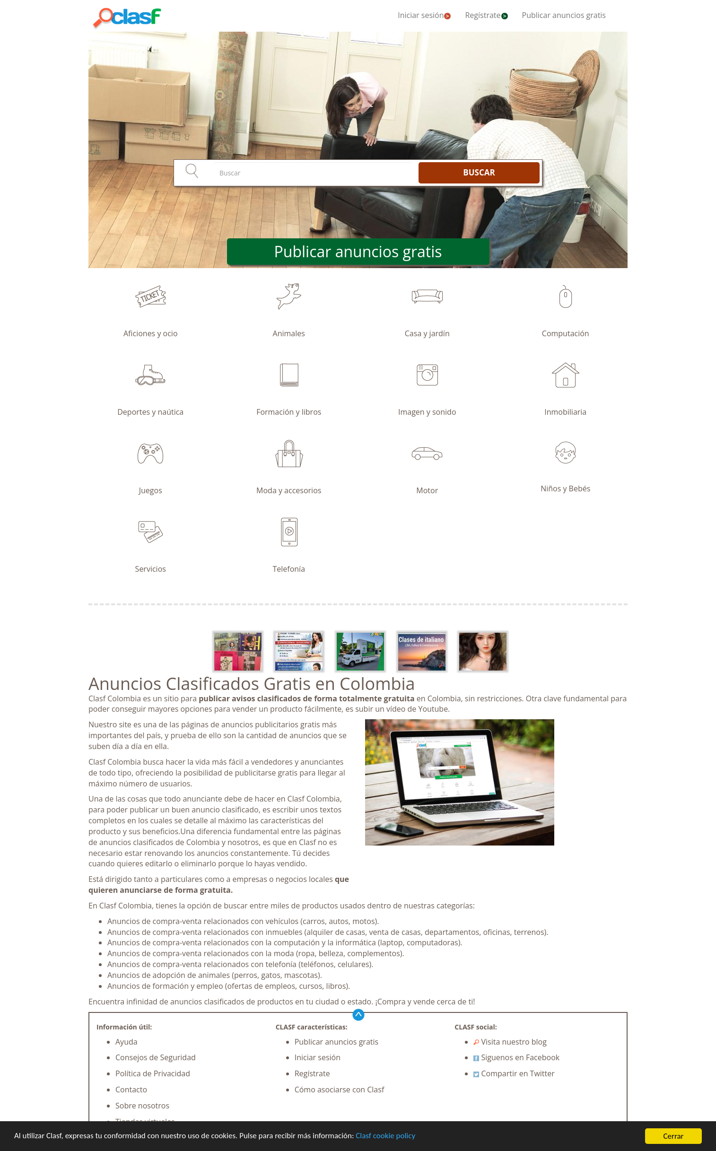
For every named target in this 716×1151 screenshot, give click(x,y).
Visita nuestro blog (510, 1042)
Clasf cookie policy (386, 1137)
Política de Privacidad (152, 1073)
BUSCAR (479, 172)
